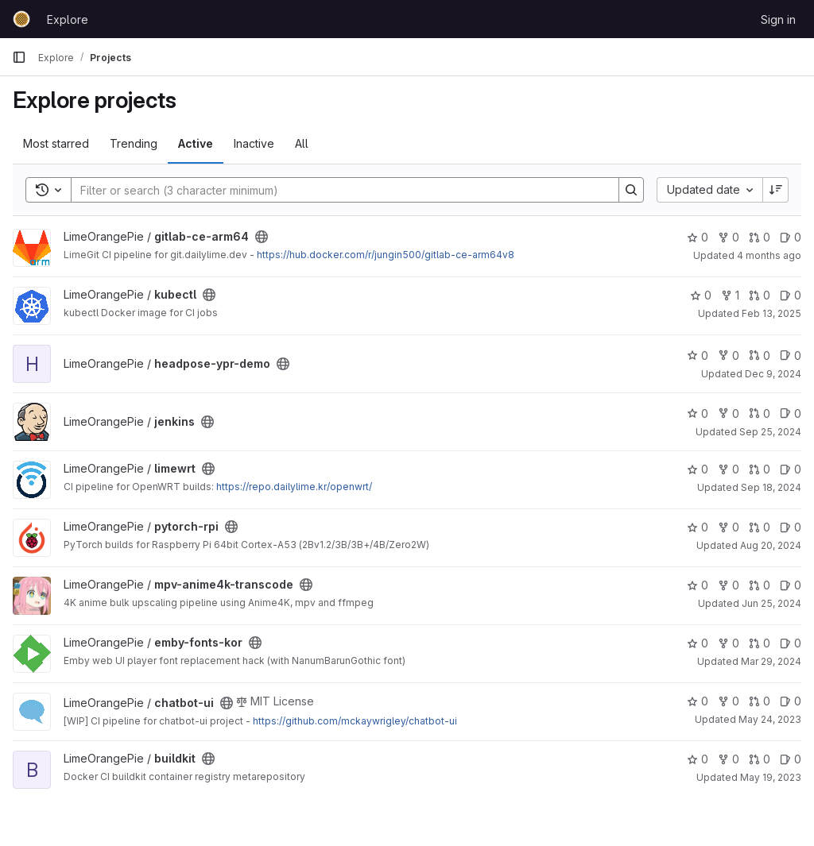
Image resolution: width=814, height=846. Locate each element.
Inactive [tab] (254, 143)
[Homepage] (21, 19)
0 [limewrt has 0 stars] (697, 469)
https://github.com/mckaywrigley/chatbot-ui (355, 721)
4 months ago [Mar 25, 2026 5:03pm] (769, 255)
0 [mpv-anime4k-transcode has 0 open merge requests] (759, 585)
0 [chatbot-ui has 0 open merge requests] (759, 701)
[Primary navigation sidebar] (19, 57)
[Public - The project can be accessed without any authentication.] (261, 236)
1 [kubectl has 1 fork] (730, 295)
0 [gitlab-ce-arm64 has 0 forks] (728, 237)
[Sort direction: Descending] (776, 190)
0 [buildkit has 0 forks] (728, 759)
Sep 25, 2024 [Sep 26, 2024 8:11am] (770, 432)
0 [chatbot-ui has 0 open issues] (790, 701)
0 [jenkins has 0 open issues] (790, 413)
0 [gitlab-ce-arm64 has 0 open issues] (790, 237)
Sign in (778, 19)
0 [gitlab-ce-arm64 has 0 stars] (697, 237)
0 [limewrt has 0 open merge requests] (759, 469)
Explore (67, 19)
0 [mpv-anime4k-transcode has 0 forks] (728, 585)
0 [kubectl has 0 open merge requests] (759, 295)
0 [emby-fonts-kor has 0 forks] (728, 643)
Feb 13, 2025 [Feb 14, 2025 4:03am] (771, 313)
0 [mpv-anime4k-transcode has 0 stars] (697, 585)
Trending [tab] (133, 143)
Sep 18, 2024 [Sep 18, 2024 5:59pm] (771, 487)
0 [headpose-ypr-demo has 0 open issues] (790, 355)
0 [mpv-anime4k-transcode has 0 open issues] (790, 585)
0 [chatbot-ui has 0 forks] (728, 701)
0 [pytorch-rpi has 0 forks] (728, 527)
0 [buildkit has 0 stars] (697, 759)
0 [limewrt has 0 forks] (728, 469)
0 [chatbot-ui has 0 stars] (697, 701)
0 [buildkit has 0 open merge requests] (759, 759)
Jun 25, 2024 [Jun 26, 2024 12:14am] (771, 603)
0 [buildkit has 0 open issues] (790, 759)
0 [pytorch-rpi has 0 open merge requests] (759, 527)
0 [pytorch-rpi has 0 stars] (697, 527)
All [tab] (301, 143)
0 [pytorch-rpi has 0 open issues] (790, 527)
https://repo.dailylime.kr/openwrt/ (294, 487)
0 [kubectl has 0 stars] (700, 295)
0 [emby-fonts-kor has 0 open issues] (790, 643)
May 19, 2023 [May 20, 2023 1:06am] (770, 777)
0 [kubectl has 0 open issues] (790, 295)
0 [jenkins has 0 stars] (697, 413)
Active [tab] (195, 143)
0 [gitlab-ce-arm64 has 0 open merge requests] (759, 237)
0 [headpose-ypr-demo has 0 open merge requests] (759, 355)
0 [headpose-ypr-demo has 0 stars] (697, 355)
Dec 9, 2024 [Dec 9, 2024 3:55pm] (773, 374)
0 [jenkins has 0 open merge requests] (759, 413)
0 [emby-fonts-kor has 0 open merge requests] (759, 643)
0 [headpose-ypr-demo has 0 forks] (728, 355)
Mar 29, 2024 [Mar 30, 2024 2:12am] (771, 661)
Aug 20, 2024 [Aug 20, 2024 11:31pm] (770, 545)
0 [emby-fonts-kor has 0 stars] (697, 643)
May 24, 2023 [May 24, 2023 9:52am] (769, 719)
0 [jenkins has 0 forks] (728, 413)
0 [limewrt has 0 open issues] (790, 469)
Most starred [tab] (56, 143)
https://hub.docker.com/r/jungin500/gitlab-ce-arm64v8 (385, 255)
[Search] (337, 189)
